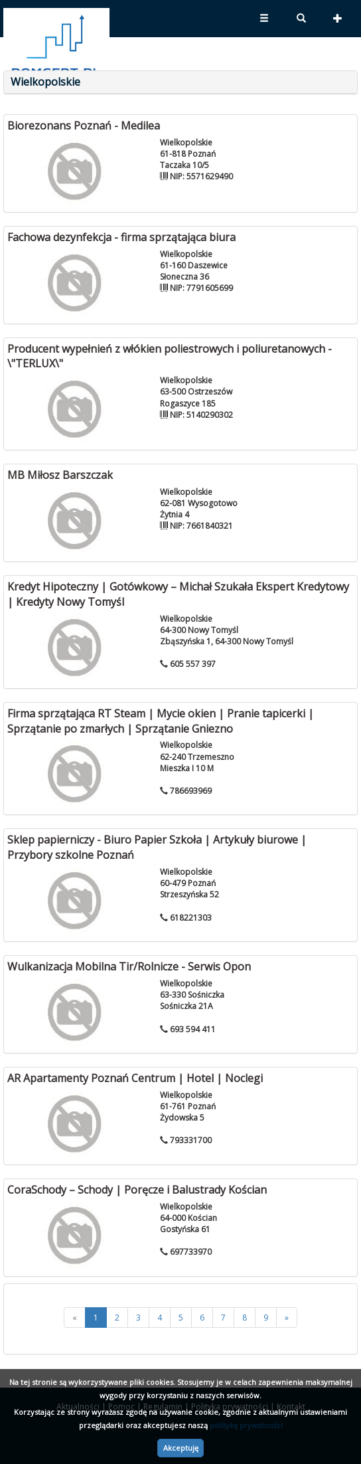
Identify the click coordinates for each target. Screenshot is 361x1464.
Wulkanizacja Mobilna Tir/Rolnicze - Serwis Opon (129, 966)
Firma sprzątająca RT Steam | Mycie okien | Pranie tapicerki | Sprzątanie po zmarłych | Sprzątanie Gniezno (160, 721)
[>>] (286, 1317)
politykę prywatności (246, 1425)
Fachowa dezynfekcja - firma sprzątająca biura (121, 237)
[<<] (75, 1317)
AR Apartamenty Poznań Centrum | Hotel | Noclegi (135, 1078)
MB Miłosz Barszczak (60, 475)
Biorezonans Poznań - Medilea (83, 125)
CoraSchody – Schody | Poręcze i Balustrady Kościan (137, 1189)
